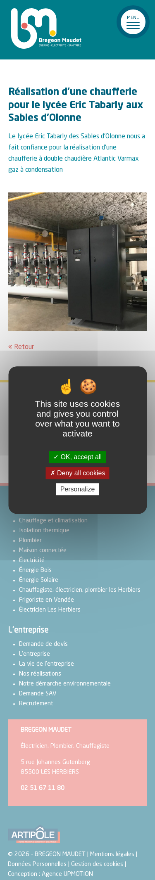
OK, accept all (77, 456)
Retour (24, 347)
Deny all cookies (77, 473)
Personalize (77, 489)
